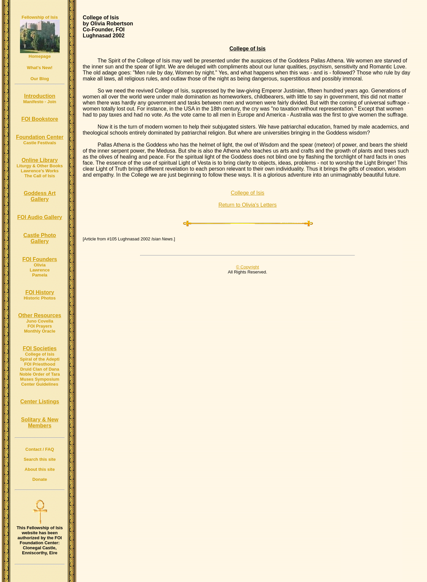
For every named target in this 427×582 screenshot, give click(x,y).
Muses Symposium (39, 379)
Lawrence (40, 269)
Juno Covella (39, 321)
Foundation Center (39, 137)
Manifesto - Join (39, 101)
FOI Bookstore (39, 119)
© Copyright (247, 266)
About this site (40, 469)
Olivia (39, 264)
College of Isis (39, 354)
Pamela (39, 274)
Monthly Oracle (39, 331)
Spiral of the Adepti (40, 359)
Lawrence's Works (39, 170)
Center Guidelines (39, 384)
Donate (39, 479)
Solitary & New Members (39, 422)
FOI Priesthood (39, 364)
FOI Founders (39, 259)
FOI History (39, 292)
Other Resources (39, 315)
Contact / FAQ (39, 449)
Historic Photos (40, 298)
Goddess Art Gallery (39, 196)
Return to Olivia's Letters (248, 205)
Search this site (40, 459)
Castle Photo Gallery (39, 238)
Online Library (40, 160)
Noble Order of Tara (39, 374)
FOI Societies (39, 348)
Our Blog (39, 78)
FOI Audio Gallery (39, 217)
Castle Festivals (39, 142)
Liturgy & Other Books (40, 165)
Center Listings (39, 401)
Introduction (39, 96)
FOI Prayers (40, 326)
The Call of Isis (39, 175)
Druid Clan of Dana (39, 369)
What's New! (40, 67)
